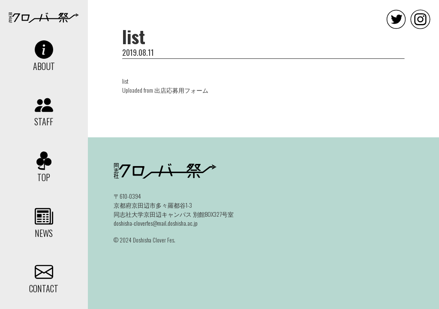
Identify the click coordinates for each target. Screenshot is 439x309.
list (125, 80)
